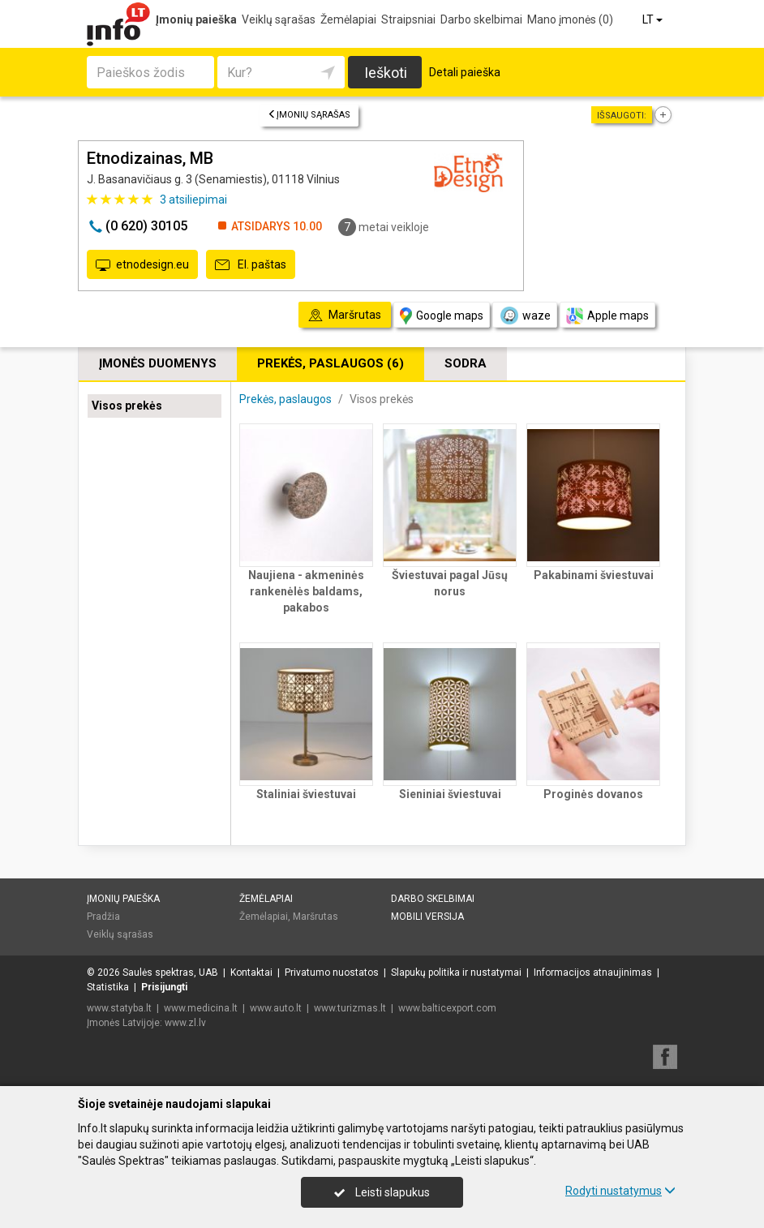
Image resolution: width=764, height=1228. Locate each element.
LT (653, 19)
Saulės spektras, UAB (170, 972)
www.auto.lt (276, 1008)
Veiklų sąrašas (278, 19)
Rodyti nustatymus (620, 1190)
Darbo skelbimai (481, 19)
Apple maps (607, 315)
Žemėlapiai (348, 19)
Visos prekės (127, 405)
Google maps (441, 315)
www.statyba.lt (119, 1008)
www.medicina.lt (201, 1008)
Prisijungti (164, 987)
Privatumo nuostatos (332, 972)
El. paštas (250, 265)
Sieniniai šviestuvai (450, 794)
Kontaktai (251, 972)
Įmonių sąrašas (309, 114)
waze (525, 315)
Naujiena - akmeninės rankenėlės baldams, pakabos (306, 591)
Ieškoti (385, 72)
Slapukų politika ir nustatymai (456, 972)
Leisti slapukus (382, 1192)
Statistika (108, 987)
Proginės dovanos (593, 794)
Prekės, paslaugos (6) (330, 363)
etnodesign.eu (142, 265)
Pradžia (103, 916)
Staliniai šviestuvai (306, 794)
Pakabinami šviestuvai (594, 575)
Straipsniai (408, 19)
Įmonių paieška (196, 19)
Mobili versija (427, 916)
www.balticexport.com (447, 1008)
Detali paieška (464, 72)
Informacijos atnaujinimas (593, 972)
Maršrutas (315, 916)
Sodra (465, 363)
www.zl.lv (185, 1022)
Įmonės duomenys (158, 363)
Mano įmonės (570, 19)
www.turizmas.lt (350, 1008)
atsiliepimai (193, 199)
